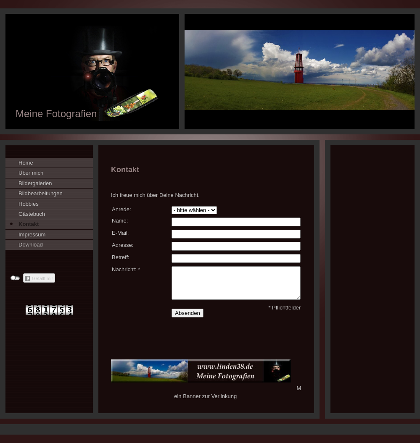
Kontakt (28, 224)
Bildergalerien (35, 183)
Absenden (187, 313)
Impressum (31, 234)
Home (25, 163)
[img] (210, 71)
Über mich (30, 173)
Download (30, 244)
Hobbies (28, 204)
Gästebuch (31, 214)
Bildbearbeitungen (40, 193)
